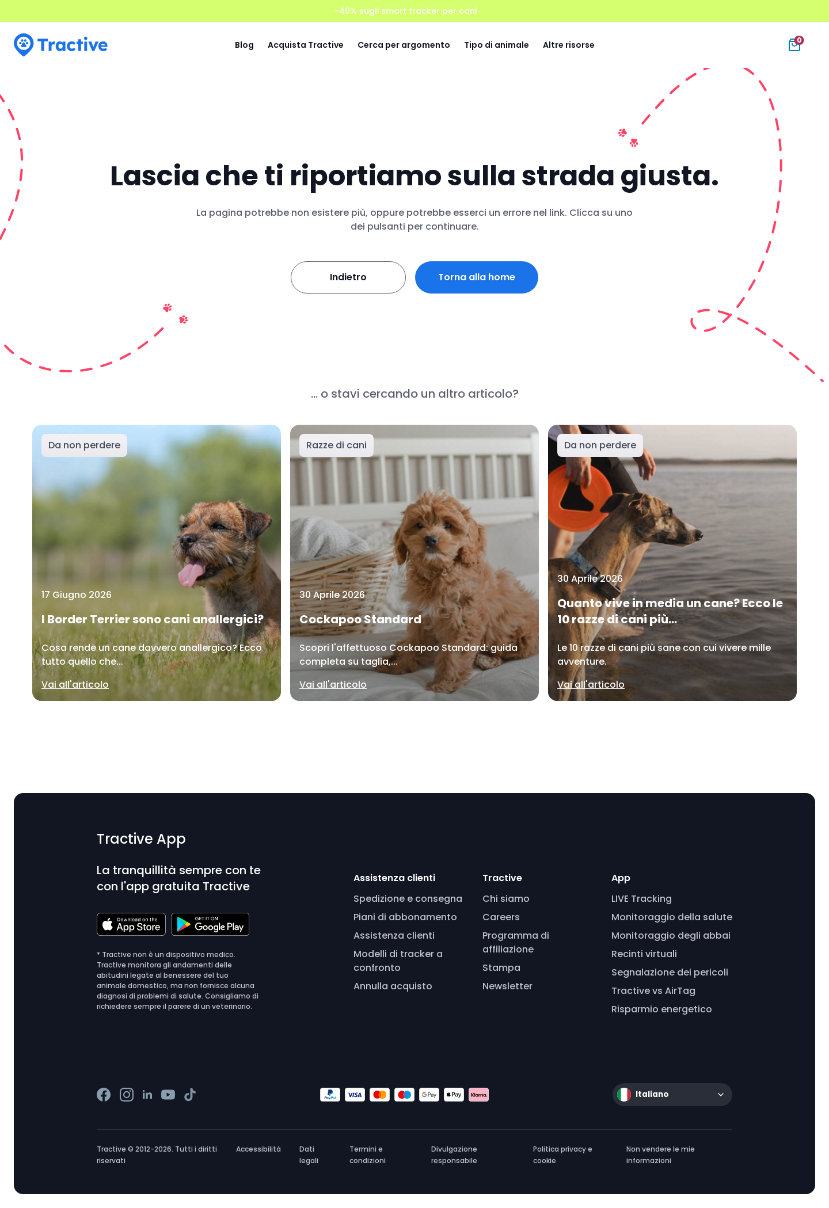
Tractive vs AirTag (653, 990)
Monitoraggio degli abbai (671, 935)
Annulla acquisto (392, 986)
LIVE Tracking (641, 898)
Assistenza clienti (394, 935)
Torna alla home (476, 277)
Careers (501, 917)
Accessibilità (258, 1149)
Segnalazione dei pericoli (669, 972)
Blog (244, 45)
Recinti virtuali (644, 954)
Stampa (501, 967)
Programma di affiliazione (515, 942)
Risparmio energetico (661, 1009)
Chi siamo (506, 898)
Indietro (348, 277)
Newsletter (507, 986)
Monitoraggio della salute (671, 917)
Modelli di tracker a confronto (398, 960)
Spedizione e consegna (407, 898)
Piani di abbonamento (405, 917)
